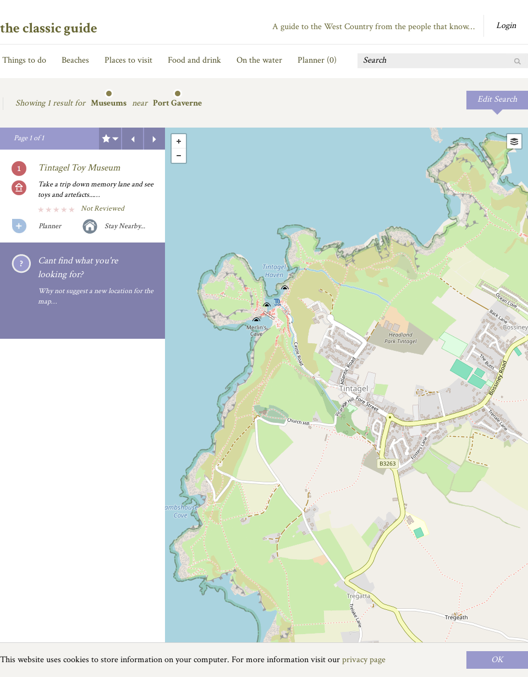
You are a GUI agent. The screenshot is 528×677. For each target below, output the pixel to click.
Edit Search (497, 99)
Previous (133, 139)
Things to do (24, 60)
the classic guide (48, 28)
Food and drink (194, 60)
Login (506, 25)
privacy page (364, 659)
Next (155, 139)
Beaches (75, 60)
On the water (259, 60)
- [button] (179, 155)
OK (497, 659)
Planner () (317, 60)
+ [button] (179, 141)
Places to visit (128, 60)
